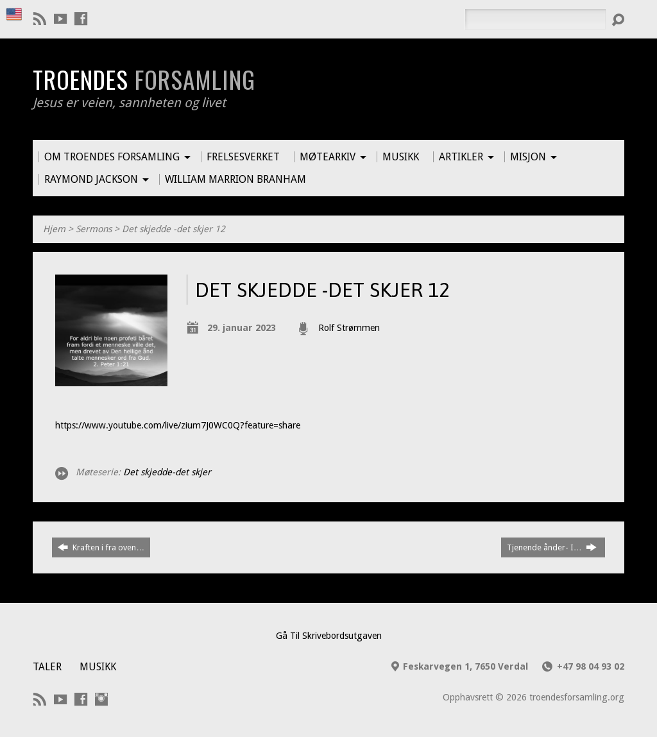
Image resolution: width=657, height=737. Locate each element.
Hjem (54, 229)
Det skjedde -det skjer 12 (173, 229)
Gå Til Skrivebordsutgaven (329, 636)
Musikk (98, 667)
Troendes (144, 79)
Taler (47, 667)
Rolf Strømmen (349, 328)
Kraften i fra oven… (101, 547)
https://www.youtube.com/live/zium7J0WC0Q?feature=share (177, 425)
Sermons (94, 229)
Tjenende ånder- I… (552, 547)
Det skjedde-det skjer (167, 472)
